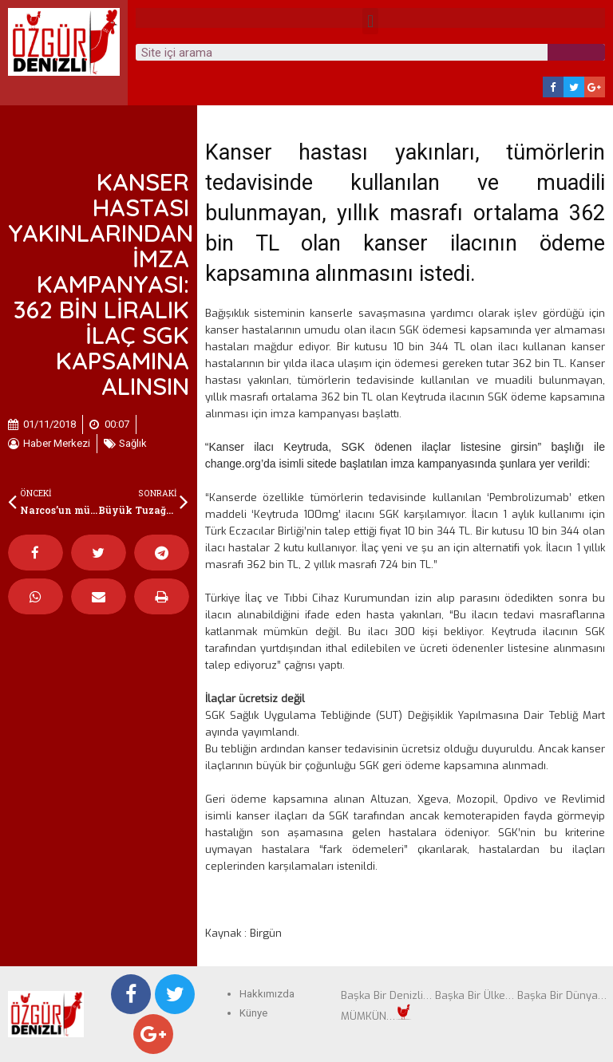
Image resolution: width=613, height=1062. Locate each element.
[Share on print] (161, 596)
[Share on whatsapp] (35, 596)
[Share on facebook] (35, 552)
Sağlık (133, 443)
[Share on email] (98, 596)
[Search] (576, 52)
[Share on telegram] (161, 552)
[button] (370, 21)
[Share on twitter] (98, 552)
